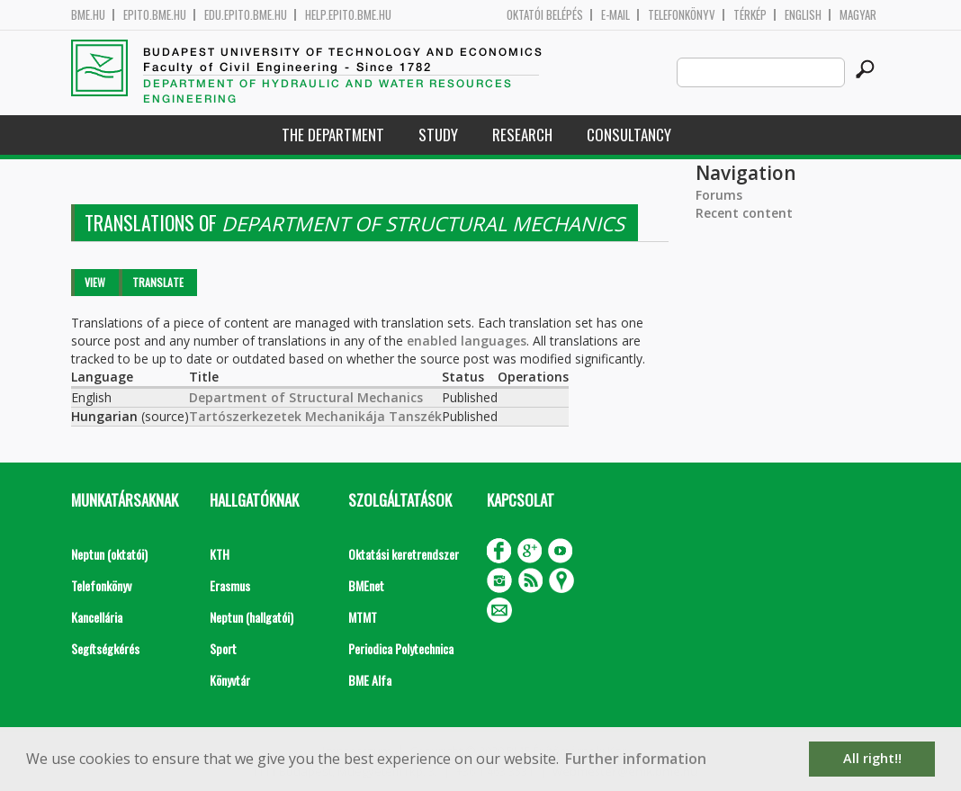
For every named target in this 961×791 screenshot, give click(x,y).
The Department (333, 134)
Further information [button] (635, 759)
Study (438, 134)
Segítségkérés (105, 648)
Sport (223, 648)
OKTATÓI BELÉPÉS (545, 15)
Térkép (750, 15)
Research (522, 134)
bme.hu (88, 15)
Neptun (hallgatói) (251, 616)
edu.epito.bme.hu (245, 15)
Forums (719, 194)
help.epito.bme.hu (348, 15)
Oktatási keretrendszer (403, 553)
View (95, 282)
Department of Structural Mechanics (306, 397)
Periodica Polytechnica (401, 648)
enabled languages (466, 340)
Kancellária (96, 616)
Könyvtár (230, 679)
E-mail (615, 15)
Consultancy (629, 134)
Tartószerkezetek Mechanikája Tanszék (315, 416)
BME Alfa (369, 679)
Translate (158, 282)
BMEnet (366, 585)
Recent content (744, 212)
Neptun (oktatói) (109, 553)
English (803, 15)
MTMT (362, 616)
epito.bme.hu (154, 15)
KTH (219, 553)
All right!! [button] (872, 758)
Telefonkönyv (681, 15)
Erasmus (230, 585)
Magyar (858, 15)
